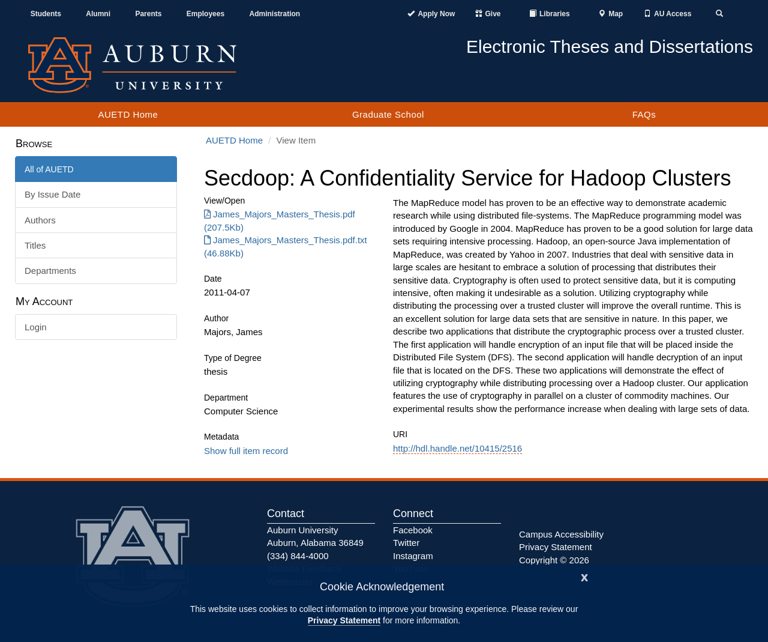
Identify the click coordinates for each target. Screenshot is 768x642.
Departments (50, 270)
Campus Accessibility (561, 534)
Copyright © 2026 (554, 560)
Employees (205, 14)
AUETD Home (128, 114)
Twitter (406, 543)
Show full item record (246, 451)
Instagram (413, 556)
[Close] (584, 576)
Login (36, 327)
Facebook (413, 530)
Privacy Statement (344, 620)
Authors (40, 220)
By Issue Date (52, 194)
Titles (35, 245)
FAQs (644, 114)
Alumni (98, 14)
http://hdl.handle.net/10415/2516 (457, 448)
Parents (148, 14)
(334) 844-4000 (298, 556)
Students (46, 14)
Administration (274, 14)
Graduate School (388, 114)
